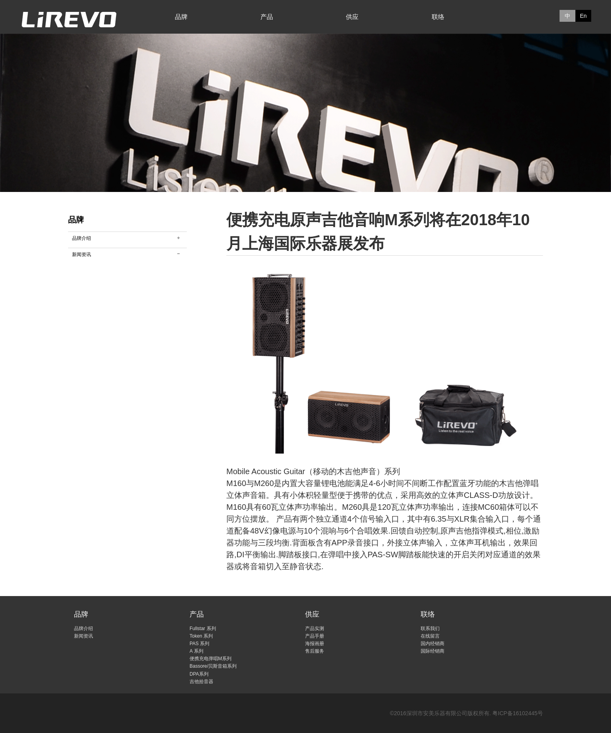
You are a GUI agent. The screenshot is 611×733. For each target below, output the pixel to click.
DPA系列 (199, 674)
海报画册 (314, 643)
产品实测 (314, 628)
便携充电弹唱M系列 (210, 658)
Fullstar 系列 (203, 628)
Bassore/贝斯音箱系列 (213, 666)
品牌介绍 (81, 238)
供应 (352, 16)
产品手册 (314, 636)
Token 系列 (201, 636)
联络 (438, 16)
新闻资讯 (81, 254)
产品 (266, 16)
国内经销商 (432, 643)
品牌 (181, 16)
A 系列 (196, 651)
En (583, 16)
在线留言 (430, 636)
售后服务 (314, 651)
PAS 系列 (199, 643)
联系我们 (430, 628)
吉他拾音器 (201, 681)
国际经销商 (432, 651)
